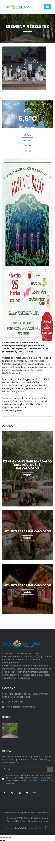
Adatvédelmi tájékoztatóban (40, 780)
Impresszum (43, 812)
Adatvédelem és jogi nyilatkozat (19, 812)
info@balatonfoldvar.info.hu (21, 706)
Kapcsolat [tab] (27, 140)
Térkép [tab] (27, 145)
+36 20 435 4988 (14, 702)
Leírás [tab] (27, 135)
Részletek (27, 475)
